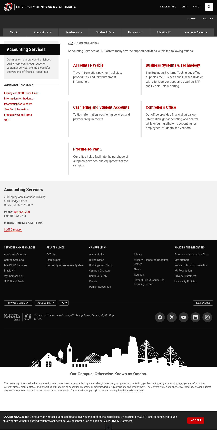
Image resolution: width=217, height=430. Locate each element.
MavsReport (181, 260)
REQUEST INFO (168, 6)
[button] (15, 33)
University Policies (185, 281)
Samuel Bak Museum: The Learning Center (149, 282)
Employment (54, 260)
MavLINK (9, 270)
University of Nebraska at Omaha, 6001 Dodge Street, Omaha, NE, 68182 (74, 315)
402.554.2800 (202, 303)
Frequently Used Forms (18, 115)
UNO (70, 43)
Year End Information (16, 109)
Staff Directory (13, 230)
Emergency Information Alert (191, 254)
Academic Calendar (15, 254)
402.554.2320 (22, 212)
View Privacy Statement (118, 421)
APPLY (196, 6)
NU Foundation (183, 270)
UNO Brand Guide (14, 281)
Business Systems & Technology (173, 65)
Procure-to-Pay (86, 149)
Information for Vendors (18, 104)
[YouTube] (184, 318)
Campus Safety (98, 276)
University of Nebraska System (65, 265)
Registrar (139, 274)
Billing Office (96, 260)
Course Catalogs (14, 260)
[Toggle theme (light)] (63, 303)
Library (138, 254)
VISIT (185, 6)
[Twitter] (172, 318)
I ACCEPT (195, 420)
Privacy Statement (185, 276)
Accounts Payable (88, 65)
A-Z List (51, 254)
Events (93, 281)
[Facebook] (160, 318)
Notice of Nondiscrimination (191, 265)
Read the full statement (131, 390)
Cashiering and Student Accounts (101, 107)
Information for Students (18, 98)
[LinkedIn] (195, 318)
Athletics (162, 32)
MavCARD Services (15, 265)
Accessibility (97, 254)
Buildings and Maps (101, 265)
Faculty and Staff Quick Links (21, 93)
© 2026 (38, 319)
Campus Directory (99, 270)
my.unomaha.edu (13, 276)
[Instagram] (207, 318)
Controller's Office (161, 107)
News (137, 269)
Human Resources (100, 286)
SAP (6, 120)
